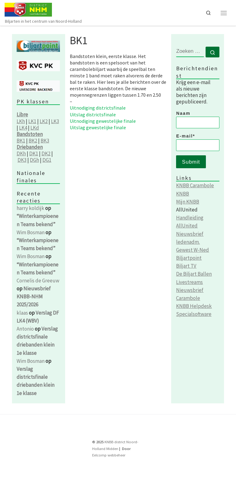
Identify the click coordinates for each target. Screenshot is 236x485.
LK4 (23, 127)
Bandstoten (30, 134)
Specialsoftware (193, 314)
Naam (197, 119)
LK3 (55, 121)
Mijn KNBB (187, 201)
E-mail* (197, 142)
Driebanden (30, 147)
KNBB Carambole (195, 185)
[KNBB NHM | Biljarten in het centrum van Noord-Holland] (28, 9)
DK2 (45, 153)
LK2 (44, 121)
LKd (34, 127)
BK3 (45, 140)
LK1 (32, 121)
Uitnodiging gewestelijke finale (103, 121)
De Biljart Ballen (194, 273)
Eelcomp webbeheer (108, 455)
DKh (21, 153)
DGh (34, 160)
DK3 (22, 160)
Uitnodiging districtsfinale (98, 108)
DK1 (33, 153)
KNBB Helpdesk (194, 306)
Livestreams (189, 282)
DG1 (46, 160)
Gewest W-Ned (192, 249)
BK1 (21, 140)
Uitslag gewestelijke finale (98, 127)
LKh (21, 121)
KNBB (182, 193)
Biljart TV (186, 265)
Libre (22, 114)
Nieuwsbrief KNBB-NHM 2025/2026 (34, 296)
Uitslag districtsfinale (93, 114)
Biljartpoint (189, 257)
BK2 (33, 140)
